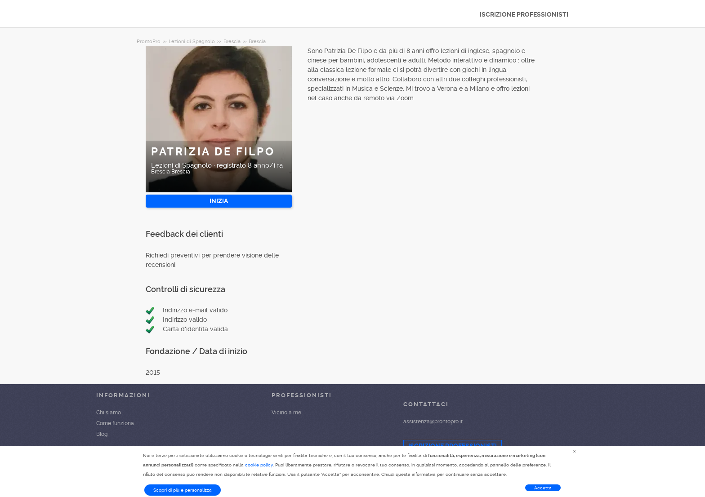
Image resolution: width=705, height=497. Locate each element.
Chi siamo (108, 412)
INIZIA (219, 200)
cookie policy (259, 464)
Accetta (543, 487)
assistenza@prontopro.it (433, 421)
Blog (101, 434)
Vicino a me (286, 412)
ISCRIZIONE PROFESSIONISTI (524, 14)
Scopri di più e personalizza (182, 490)
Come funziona (115, 423)
